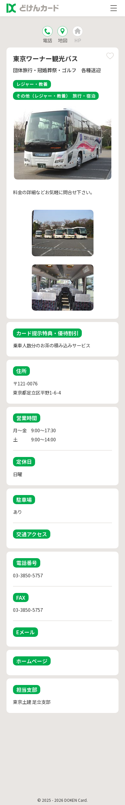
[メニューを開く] (113, 8)
